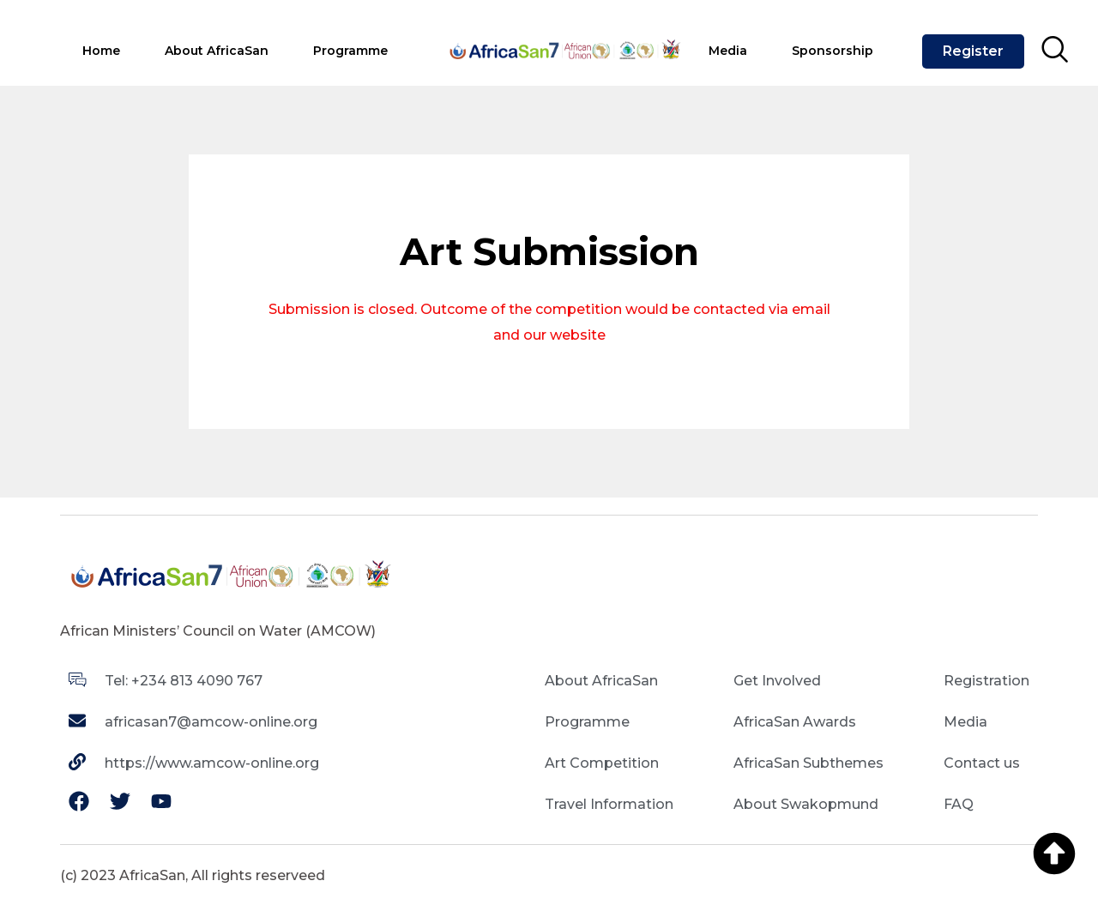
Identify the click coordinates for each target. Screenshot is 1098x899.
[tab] (101, 52)
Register (973, 51)
